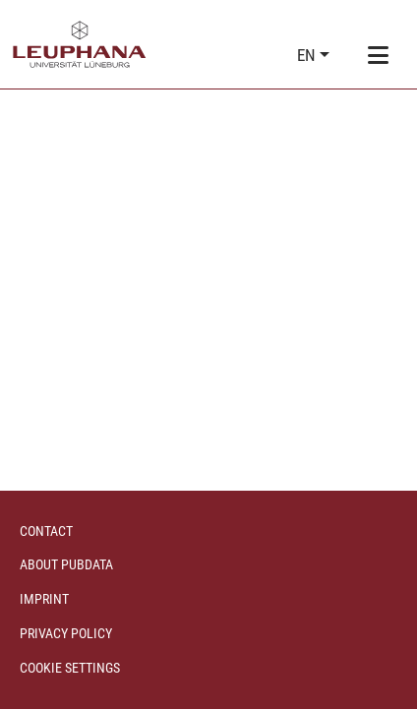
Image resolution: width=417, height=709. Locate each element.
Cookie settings (70, 668)
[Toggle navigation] (377, 56)
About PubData (66, 564)
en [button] (308, 55)
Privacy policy (66, 633)
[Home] (80, 44)
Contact (46, 531)
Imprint (44, 599)
